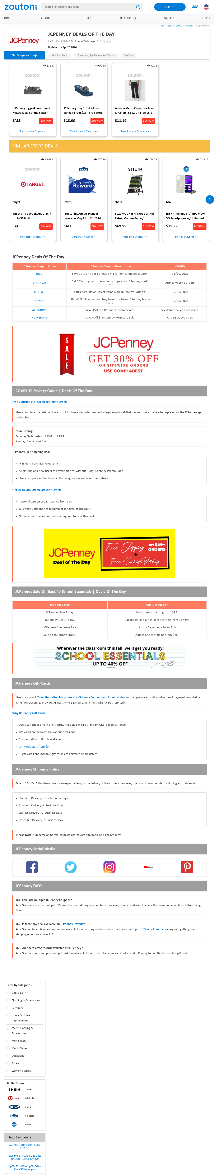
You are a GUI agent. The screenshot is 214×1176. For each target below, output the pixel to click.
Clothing (179, 26)
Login (170, 7)
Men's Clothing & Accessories (22, 1031)
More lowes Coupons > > (84, 237)
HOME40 (39, 301)
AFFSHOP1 (39, 310)
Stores (86, 18)
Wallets (168, 18)
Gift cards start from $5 (34, 746)
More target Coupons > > (32, 237)
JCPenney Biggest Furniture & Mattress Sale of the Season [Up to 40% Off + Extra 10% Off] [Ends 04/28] (32, 111)
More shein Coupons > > (135, 237)
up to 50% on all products (150, 929)
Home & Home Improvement (21, 1018)
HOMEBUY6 (39, 317)
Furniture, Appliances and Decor (96, 55)
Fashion (128, 55)
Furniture (17, 1008)
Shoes (15, 1063)
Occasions (18, 1056)
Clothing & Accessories (26, 1000)
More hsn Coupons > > (186, 237)
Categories (46, 18)
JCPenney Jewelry (72, 924)
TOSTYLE (39, 292)
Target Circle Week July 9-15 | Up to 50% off (32, 216)
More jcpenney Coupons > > (33, 131)
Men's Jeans (19, 1041)
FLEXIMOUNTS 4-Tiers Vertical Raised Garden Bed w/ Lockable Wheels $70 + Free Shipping (134, 216)
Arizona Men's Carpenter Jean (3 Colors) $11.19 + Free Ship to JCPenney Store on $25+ (134, 111)
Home (8, 18)
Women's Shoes (21, 1071)
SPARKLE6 (39, 283)
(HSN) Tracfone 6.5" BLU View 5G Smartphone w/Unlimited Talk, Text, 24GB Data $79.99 (185, 216)
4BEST (39, 274)
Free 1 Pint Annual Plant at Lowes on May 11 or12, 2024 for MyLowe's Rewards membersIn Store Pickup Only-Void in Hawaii (83, 216)
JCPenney (189, 26)
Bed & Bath (19, 993)
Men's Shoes (19, 1048)
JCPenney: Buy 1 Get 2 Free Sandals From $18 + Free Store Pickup (83, 111)
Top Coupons (127, 18)
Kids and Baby (60, 55)
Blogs (206, 18)
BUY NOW (46, 121)
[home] (23, 7)
